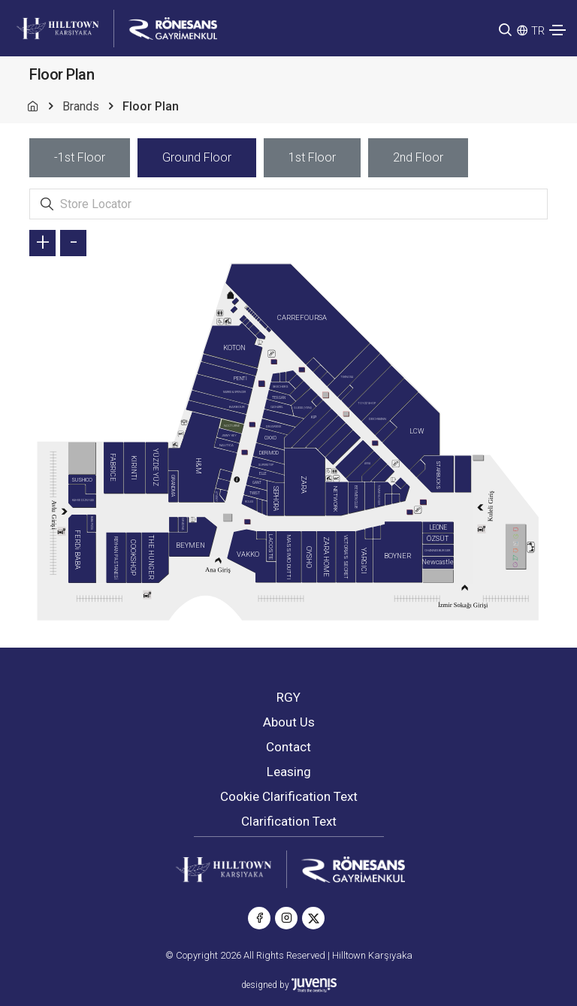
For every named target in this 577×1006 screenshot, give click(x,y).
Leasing (289, 771)
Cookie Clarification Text (289, 796)
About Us (289, 722)
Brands (80, 106)
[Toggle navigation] (557, 30)
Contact (288, 746)
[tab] (80, 157)
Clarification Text (289, 821)
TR (538, 31)
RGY (288, 697)
